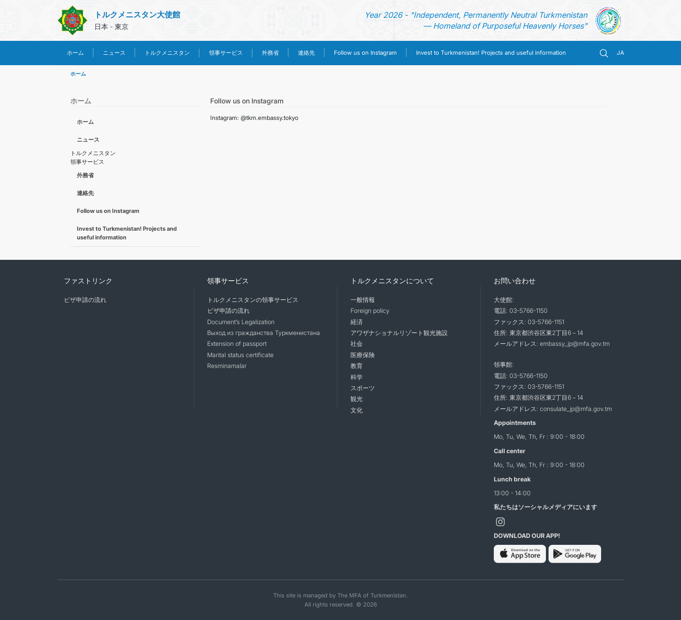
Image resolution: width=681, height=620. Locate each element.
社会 (356, 343)
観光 (356, 398)
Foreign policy (370, 310)
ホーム (75, 52)
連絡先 (306, 52)
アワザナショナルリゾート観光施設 (399, 332)
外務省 (270, 52)
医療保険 (362, 354)
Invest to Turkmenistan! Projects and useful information (491, 52)
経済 (356, 321)
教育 (356, 365)
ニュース (114, 52)
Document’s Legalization (240, 321)
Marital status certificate (240, 354)
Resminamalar (227, 365)
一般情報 (362, 299)
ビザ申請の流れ (85, 299)
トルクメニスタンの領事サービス (252, 299)
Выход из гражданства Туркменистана (263, 332)
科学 (356, 377)
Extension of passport (237, 343)
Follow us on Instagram (365, 52)
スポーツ (362, 387)
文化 (356, 410)
